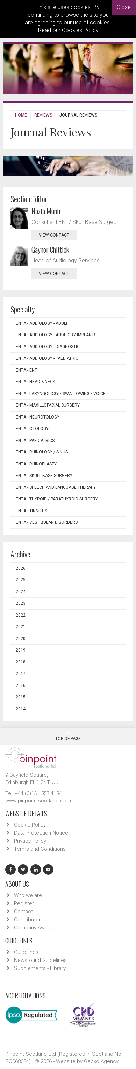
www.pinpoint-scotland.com (38, 800)
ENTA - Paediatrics (35, 440)
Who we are (28, 895)
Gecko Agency (101, 1061)
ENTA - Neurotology (37, 417)
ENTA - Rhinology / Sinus (42, 452)
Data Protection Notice (41, 833)
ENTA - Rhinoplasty (36, 464)
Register (24, 903)
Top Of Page (68, 736)
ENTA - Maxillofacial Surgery (48, 405)
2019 (21, 650)
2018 (21, 662)
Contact (23, 911)
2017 (21, 673)
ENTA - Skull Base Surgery (44, 475)
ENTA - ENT (26, 370)
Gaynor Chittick (50, 249)
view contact (54, 235)
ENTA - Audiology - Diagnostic (48, 346)
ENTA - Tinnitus (31, 510)
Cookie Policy (30, 825)
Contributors (28, 919)
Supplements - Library (40, 968)
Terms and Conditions (40, 849)
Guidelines (26, 952)
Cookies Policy (80, 30)
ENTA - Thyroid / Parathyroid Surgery (57, 499)
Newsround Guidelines (40, 960)
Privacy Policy (30, 841)
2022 (21, 615)
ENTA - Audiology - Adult (42, 323)
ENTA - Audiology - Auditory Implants (56, 334)
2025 (21, 579)
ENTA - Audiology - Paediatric (47, 358)
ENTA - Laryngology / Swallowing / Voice (61, 393)
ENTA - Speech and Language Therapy (56, 487)
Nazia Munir (46, 211)
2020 (21, 638)
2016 (21, 685)
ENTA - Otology (32, 428)
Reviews (43, 115)
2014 (21, 708)
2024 (21, 591)
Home (21, 115)
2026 (21, 568)
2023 (21, 603)
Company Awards (34, 927)
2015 (21, 697)
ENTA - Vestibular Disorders (47, 522)
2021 (21, 626)
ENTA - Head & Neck (35, 381)
